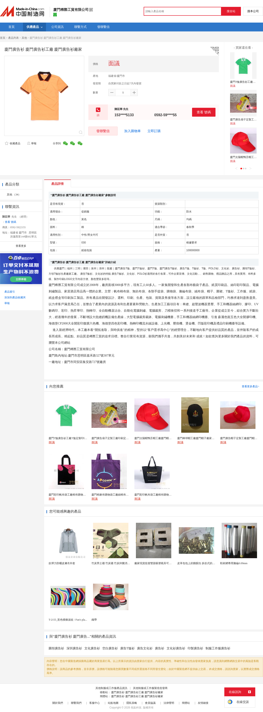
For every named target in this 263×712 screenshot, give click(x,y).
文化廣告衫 (92, 648)
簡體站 (186, 702)
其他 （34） (14, 194)
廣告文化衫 (144, 648)
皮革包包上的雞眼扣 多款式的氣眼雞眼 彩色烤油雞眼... (209, 563)
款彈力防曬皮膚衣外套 (62, 563)
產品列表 (13, 37)
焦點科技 (136, 707)
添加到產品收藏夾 (15, 297)
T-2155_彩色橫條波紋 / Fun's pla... (68, 619)
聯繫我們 (76, 702)
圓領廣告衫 (56, 648)
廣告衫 (159, 648)
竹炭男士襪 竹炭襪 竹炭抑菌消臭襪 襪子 (115, 563)
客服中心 (94, 702)
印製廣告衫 (195, 648)
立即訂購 (154, 131)
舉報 (31, 143)
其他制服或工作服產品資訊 (111, 688)
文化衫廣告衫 (176, 648)
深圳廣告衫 (74, 648)
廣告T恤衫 (127, 648)
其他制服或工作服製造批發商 (150, 688)
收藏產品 (12, 143)
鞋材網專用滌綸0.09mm (234, 563)
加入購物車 (132, 131)
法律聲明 (169, 702)
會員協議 (150, 702)
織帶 (94, 619)
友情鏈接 (203, 702)
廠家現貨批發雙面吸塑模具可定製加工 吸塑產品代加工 (166, 563)
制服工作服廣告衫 (218, 648)
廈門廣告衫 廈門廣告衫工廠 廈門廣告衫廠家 (137, 692)
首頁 (2, 37)
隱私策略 (131, 702)
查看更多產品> (250, 386)
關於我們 (57, 702)
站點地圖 (113, 702)
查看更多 (21, 245)
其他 (24, 37)
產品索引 (9, 291)
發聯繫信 (103, 131)
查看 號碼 (204, 112)
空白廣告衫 (110, 648)
